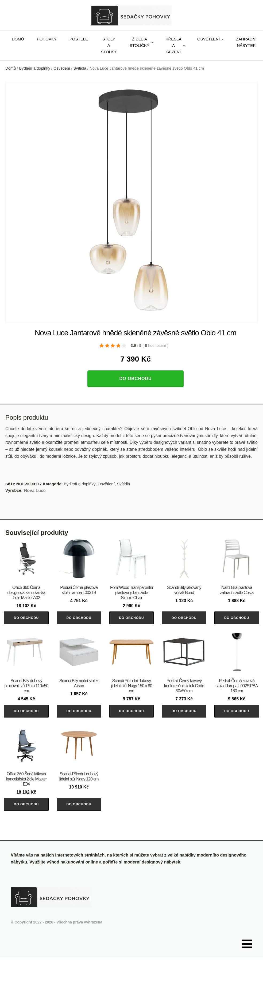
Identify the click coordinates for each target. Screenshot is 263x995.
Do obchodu (135, 378)
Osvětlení (208, 39)
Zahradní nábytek (246, 42)
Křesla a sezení (173, 45)
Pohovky (47, 39)
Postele (78, 39)
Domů (18, 39)
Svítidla (80, 68)
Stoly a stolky (109, 45)
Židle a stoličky (139, 42)
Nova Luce (35, 490)
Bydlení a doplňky (34, 68)
